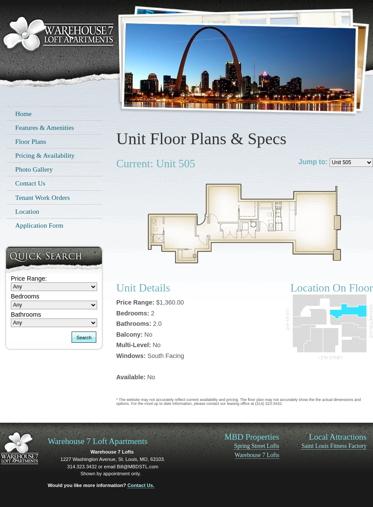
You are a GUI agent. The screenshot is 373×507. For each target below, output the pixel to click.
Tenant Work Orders (42, 197)
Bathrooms (26, 314)
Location (27, 211)
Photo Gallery (34, 169)
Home (23, 113)
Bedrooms (25, 296)
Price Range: (29, 278)
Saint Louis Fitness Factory (333, 446)
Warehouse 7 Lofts (257, 455)
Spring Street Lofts (256, 446)
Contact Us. (141, 485)
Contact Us (30, 183)
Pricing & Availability (45, 155)
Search (84, 337)
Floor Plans (30, 141)
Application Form (39, 225)
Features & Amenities (44, 127)
